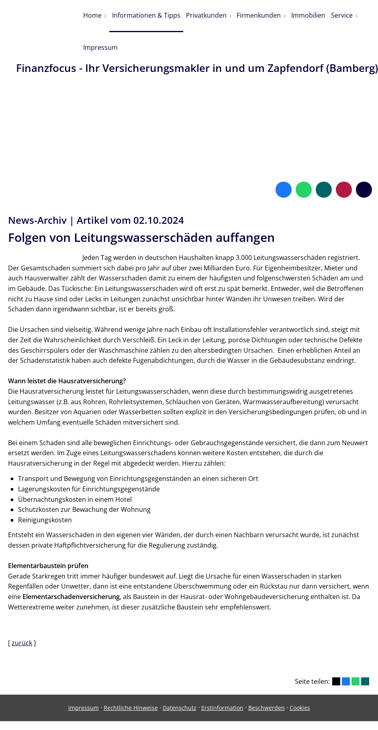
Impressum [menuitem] (101, 45)
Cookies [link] (300, 683)
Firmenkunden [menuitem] (262, 14)
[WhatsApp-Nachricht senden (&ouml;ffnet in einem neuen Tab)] (304, 165)
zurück (22, 618)
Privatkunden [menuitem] (208, 14)
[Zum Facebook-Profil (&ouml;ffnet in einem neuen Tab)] (284, 165)
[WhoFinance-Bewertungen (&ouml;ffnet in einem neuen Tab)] (344, 165)
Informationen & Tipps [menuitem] (147, 14)
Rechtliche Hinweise (131, 683)
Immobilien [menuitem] (313, 14)
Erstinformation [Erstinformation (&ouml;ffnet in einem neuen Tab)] (222, 683)
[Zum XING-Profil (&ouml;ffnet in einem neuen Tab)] (324, 165)
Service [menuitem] (347, 14)
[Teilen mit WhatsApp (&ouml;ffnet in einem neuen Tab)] (355, 657)
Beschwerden (266, 683)
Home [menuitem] (93, 14)
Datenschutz (179, 683)
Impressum (83, 683)
